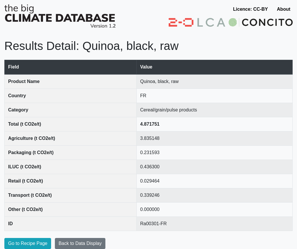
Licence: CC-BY (250, 9)
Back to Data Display (80, 243)
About (283, 9)
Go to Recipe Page (27, 243)
